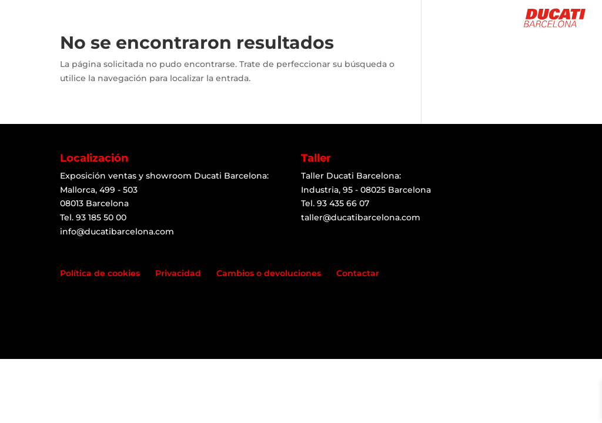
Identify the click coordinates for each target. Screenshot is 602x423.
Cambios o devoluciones (268, 273)
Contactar (357, 273)
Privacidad (178, 273)
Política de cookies (100, 273)
